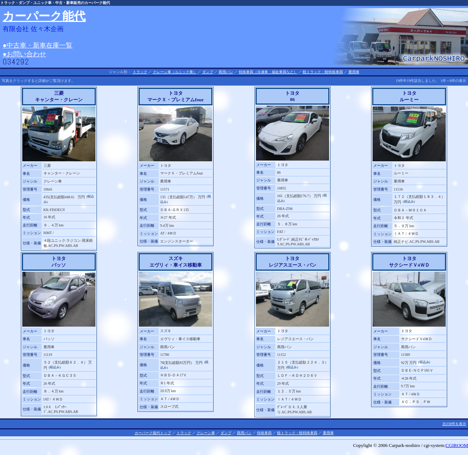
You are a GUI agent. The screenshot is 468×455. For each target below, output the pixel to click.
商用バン (226, 72)
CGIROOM (457, 445)
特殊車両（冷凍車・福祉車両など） (268, 72)
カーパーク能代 (44, 16)
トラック (140, 72)
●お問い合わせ (24, 54)
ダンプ (207, 72)
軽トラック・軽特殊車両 (323, 72)
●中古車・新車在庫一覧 (37, 45)
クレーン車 (206, 433)
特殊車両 (264, 433)
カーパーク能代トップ (153, 433)
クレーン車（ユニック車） (175, 72)
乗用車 (353, 72)
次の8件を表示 (454, 424)
